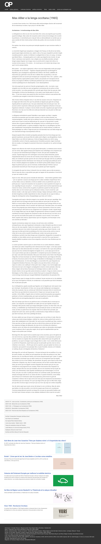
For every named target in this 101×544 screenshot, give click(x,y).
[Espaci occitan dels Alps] (52, 530)
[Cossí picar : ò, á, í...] (29, 535)
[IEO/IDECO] (23, 529)
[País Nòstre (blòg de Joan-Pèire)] (56, 533)
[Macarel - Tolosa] (76, 530)
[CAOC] (42, 536)
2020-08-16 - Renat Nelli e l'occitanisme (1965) (17, 408)
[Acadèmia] (38, 536)
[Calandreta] (14, 536)
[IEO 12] (69, 536)
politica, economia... (37, 9)
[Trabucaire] (11, 529)
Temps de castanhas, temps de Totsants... (15, 425)
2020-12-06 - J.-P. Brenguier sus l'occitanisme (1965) (18, 406)
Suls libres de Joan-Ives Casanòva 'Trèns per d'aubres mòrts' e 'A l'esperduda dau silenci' (35, 441)
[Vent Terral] (17, 529)
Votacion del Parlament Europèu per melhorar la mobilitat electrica (27, 473)
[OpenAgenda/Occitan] (15, 538)
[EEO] (61, 536)
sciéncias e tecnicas (26, 9)
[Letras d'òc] (29, 529)
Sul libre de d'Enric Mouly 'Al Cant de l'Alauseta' (17, 432)
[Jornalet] (13, 528)
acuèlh (6, 9)
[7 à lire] (81, 536)
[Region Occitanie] (20, 539)
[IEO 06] (51, 536)
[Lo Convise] (86, 536)
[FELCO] (19, 536)
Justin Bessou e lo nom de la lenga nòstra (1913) (17, 427)
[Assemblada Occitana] (78, 533)
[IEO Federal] (23, 538)
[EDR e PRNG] (35, 529)
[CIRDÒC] (27, 536)
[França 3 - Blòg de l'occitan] (22, 528)
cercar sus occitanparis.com (64, 9)
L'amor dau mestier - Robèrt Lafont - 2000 (15, 423)
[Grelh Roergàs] (75, 536)
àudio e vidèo (52, 9)
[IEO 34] (47, 536)
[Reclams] (18, 532)
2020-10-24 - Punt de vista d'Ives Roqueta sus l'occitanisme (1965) (21, 410)
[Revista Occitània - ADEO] (40, 532)
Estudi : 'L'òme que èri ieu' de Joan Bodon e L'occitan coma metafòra (28, 456)
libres (45, 9)
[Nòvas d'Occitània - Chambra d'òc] (43, 528)
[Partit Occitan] (22, 533)
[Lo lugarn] (11, 533)
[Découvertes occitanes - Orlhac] (39, 530)
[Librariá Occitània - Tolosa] (15, 530)
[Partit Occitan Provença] (42, 533)
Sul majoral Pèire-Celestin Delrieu (13, 421)
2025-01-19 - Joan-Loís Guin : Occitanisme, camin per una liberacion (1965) (24, 401)
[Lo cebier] (16, 533)
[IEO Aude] (91, 536)
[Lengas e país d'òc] (30, 532)
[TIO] (10, 536)
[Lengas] (23, 532)
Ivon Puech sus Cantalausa (12, 418)
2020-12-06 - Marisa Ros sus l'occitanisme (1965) (17, 404)
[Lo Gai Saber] (12, 532)
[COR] (23, 536)
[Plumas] (49, 532)
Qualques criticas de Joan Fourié (13, 429)
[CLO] (58, 536)
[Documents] (21, 535)
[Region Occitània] (68, 533)
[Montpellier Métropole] (30, 539)
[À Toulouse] (13, 539)
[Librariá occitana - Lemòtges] (64, 530)
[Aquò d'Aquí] (32, 528)
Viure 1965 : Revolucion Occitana (15, 506)
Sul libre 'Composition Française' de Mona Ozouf (17, 416)
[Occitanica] (32, 536)
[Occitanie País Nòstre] (32, 533)
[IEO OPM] (7, 538)
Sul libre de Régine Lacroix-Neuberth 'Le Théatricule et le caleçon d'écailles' (30, 490)
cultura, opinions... (14, 9)
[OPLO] (54, 536)
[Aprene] (65, 536)
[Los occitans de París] (13, 535)
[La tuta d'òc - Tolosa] (26, 530)
